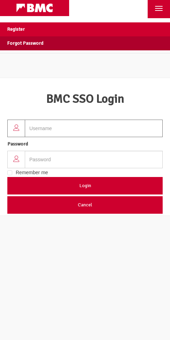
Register (16, 29)
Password (17, 144)
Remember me (32, 172)
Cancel (85, 205)
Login (85, 186)
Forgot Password (25, 43)
